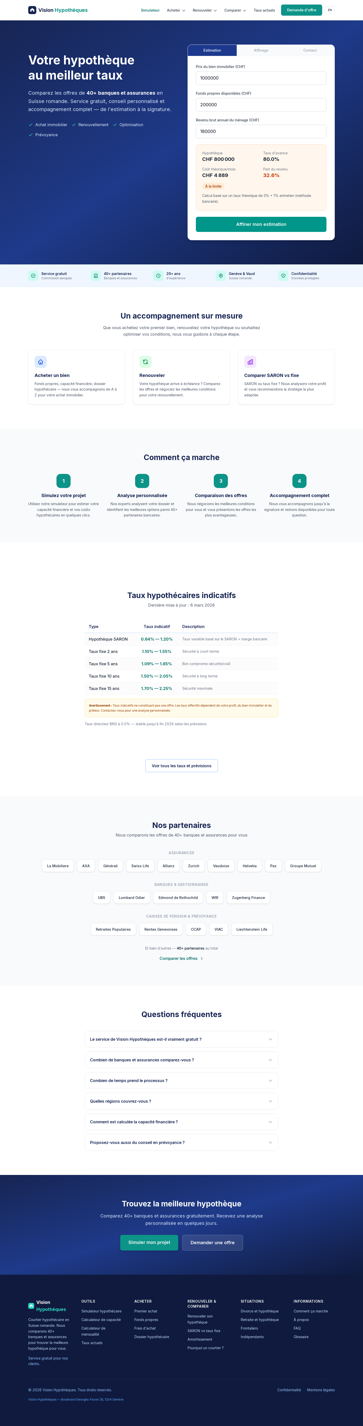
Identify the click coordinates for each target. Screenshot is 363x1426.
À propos (301, 1319)
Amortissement (200, 1339)
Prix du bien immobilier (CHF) (220, 66)
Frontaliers (249, 1328)
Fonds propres (146, 1319)
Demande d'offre (301, 10)
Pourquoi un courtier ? (206, 1348)
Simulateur (150, 10)
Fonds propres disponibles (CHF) (223, 93)
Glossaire (301, 1337)
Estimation (212, 50)
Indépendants (252, 1337)
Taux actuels (264, 10)
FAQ (297, 1328)
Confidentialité (289, 1390)
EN (330, 10)
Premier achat (145, 1311)
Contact (310, 50)
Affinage (261, 50)
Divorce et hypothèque (260, 1311)
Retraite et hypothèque (260, 1319)
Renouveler (205, 10)
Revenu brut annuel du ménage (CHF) (227, 120)
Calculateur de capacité (101, 1319)
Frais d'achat (145, 1328)
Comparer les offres (182, 958)
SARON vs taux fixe (204, 1331)
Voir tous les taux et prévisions (181, 765)
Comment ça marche (311, 1311)
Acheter (176, 10)
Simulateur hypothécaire (101, 1311)
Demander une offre (213, 1242)
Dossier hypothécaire (151, 1337)
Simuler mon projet (149, 1242)
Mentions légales (321, 1390)
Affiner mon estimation (261, 224)
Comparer (235, 10)
